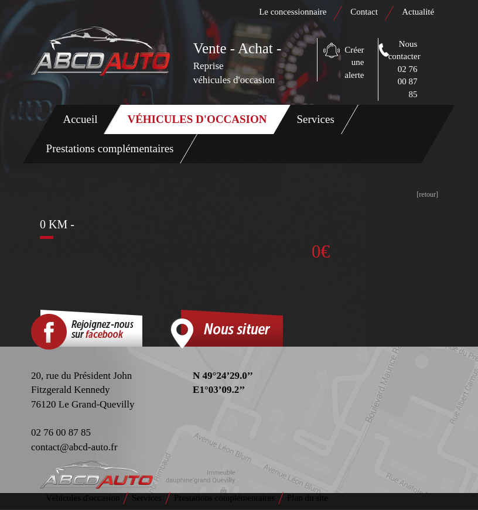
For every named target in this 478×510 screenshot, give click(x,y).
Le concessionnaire (292, 11)
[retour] (427, 194)
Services (315, 119)
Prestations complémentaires (110, 148)
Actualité (418, 11)
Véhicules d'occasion (197, 119)
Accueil (80, 119)
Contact (364, 11)
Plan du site (307, 497)
